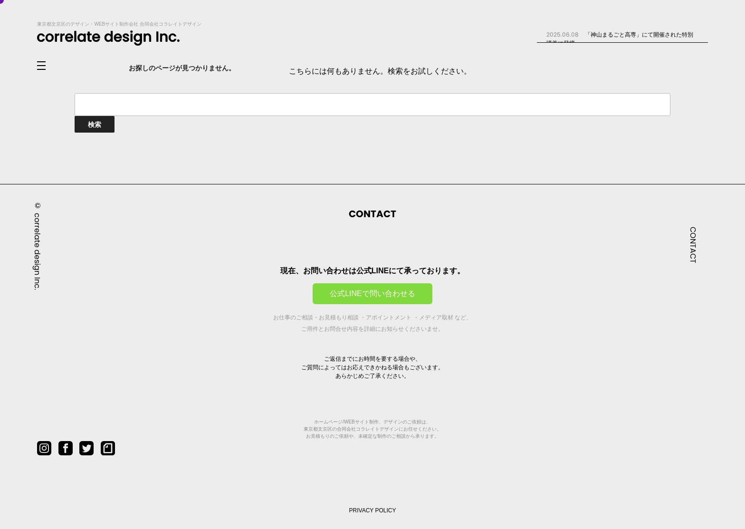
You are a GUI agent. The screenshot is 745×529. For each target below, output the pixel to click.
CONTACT (693, 244)
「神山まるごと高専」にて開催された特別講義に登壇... (619, 38)
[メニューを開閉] (49, 66)
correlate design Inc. (37, 250)
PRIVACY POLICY (372, 510)
